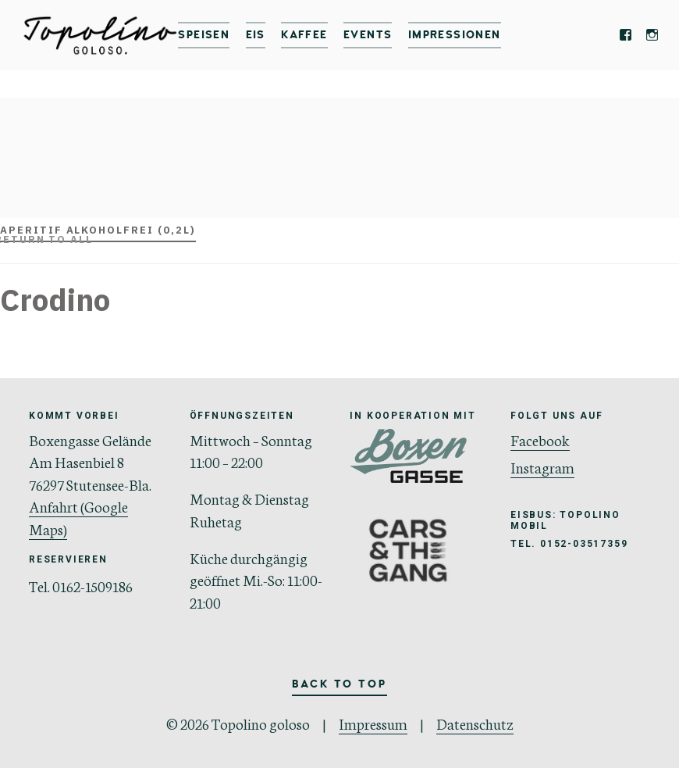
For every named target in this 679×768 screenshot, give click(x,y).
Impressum (373, 723)
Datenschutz (475, 723)
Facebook (540, 439)
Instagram (542, 466)
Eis (255, 34)
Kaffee (304, 34)
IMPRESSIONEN (454, 34)
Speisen (203, 34)
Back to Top (339, 684)
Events (367, 34)
